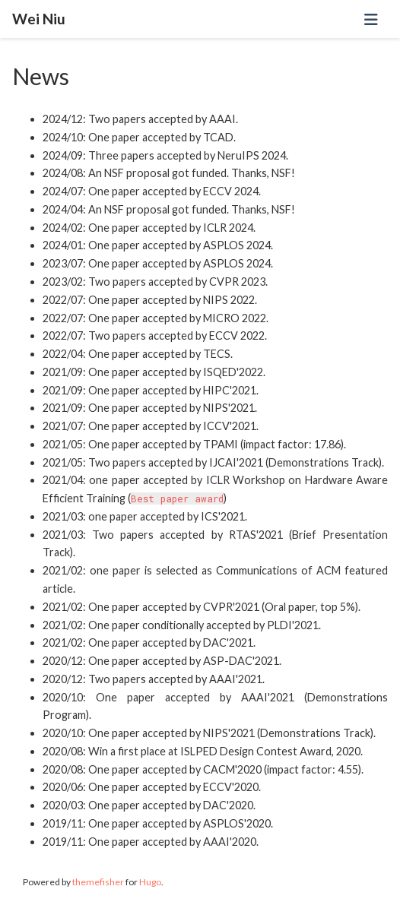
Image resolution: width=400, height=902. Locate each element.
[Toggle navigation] (371, 19)
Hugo (150, 882)
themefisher (98, 882)
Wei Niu (38, 18)
